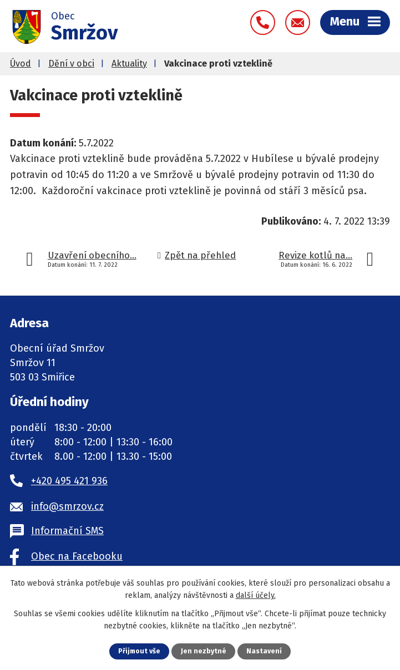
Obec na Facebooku (77, 556)
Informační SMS (67, 531)
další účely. (256, 595)
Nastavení (265, 651)
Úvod (20, 63)
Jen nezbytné (204, 651)
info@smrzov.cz (67, 506)
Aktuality (129, 63)
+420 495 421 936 (69, 481)
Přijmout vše (139, 651)
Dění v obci (71, 63)
